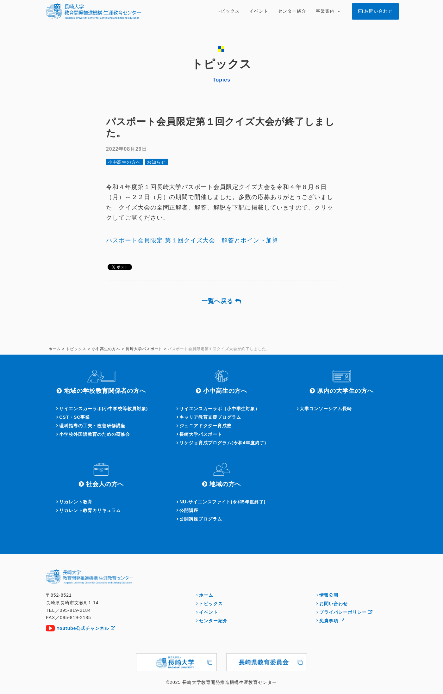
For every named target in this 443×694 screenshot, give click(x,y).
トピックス (211, 603)
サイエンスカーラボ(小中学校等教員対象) (103, 408)
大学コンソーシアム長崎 (326, 408)
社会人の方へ (105, 484)
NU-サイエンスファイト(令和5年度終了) (222, 501)
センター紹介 (213, 620)
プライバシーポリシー (346, 612)
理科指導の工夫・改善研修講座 (92, 425)
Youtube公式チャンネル (86, 628)
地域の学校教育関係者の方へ (105, 390)
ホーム (206, 595)
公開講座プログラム (200, 518)
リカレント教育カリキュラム (90, 510)
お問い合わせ (333, 603)
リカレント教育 (75, 501)
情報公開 (328, 595)
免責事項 (332, 620)
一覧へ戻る (221, 301)
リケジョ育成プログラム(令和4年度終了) (222, 442)
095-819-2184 (75, 610)
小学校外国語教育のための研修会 (94, 434)
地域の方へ (225, 484)
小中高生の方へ (124, 162)
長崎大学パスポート (200, 434)
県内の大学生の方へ (345, 390)
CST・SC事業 (74, 417)
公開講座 (188, 510)
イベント (208, 612)
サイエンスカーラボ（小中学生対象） (219, 408)
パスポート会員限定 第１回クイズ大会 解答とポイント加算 (192, 240)
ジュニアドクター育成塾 (205, 425)
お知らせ (156, 162)
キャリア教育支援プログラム (210, 417)
